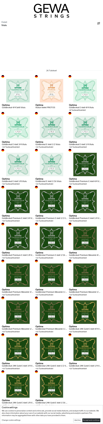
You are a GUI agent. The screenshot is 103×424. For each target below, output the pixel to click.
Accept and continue (91, 420)
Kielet (4, 22)
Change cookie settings (11, 420)
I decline (77, 420)
